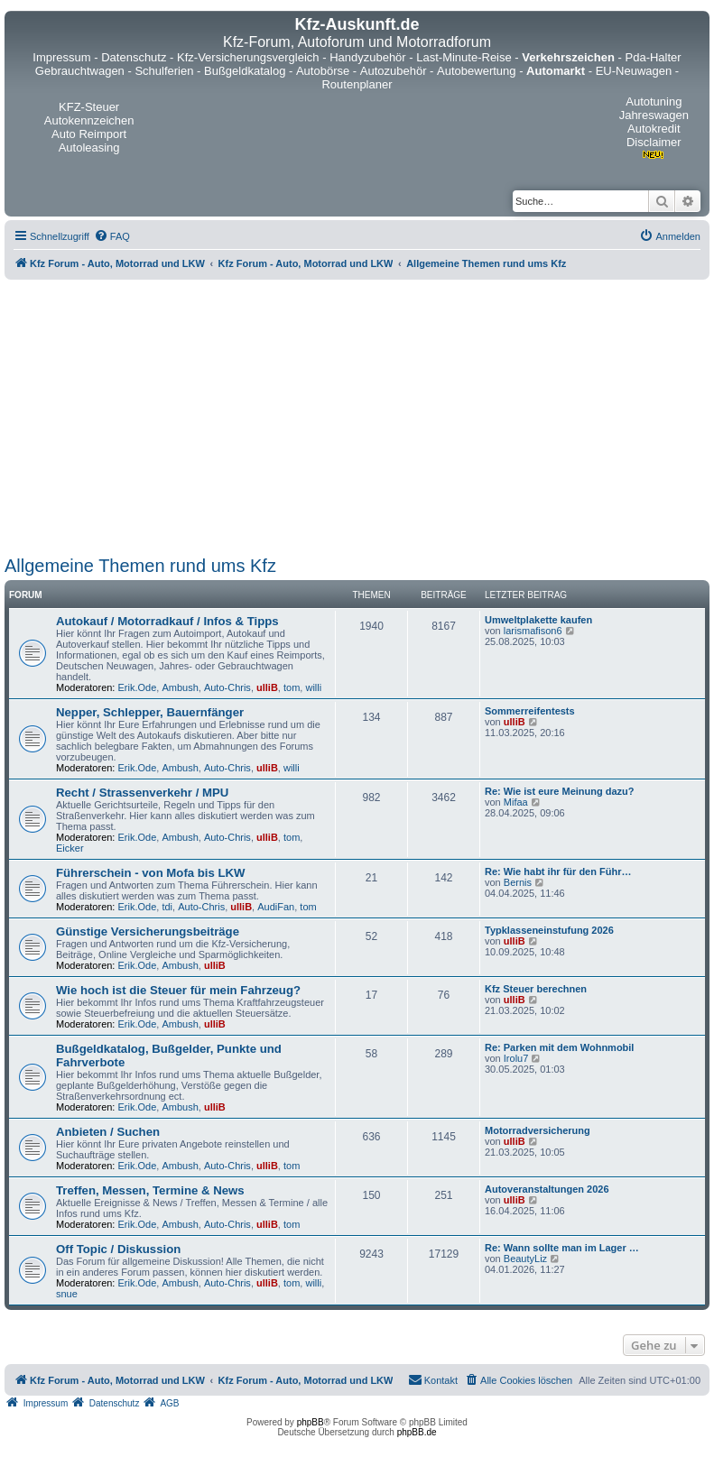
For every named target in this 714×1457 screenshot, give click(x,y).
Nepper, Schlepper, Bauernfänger (150, 712)
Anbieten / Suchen (108, 1132)
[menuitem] (112, 236)
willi (313, 687)
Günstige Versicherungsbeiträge (147, 931)
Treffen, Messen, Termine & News (150, 1190)
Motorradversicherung (537, 1130)
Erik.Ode (137, 687)
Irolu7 (516, 1058)
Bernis (518, 882)
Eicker (70, 848)
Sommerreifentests (530, 710)
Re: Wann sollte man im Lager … (562, 1247)
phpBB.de (417, 1432)
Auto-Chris (227, 687)
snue (67, 1293)
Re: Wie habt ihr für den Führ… (558, 871)
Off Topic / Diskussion (118, 1249)
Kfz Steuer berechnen (536, 988)
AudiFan (275, 906)
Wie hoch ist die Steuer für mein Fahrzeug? (178, 990)
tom (291, 687)
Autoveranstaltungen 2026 (547, 1189)
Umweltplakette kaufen (538, 619)
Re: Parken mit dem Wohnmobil (559, 1047)
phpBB (310, 1422)
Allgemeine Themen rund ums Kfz (140, 566)
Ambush (180, 687)
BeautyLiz (525, 1258)
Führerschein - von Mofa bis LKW (151, 873)
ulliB (267, 687)
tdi (167, 906)
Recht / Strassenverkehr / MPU (142, 792)
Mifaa (516, 802)
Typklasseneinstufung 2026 (549, 930)
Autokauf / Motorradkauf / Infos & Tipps (167, 621)
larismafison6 (533, 630)
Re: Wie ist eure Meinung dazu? (560, 791)
